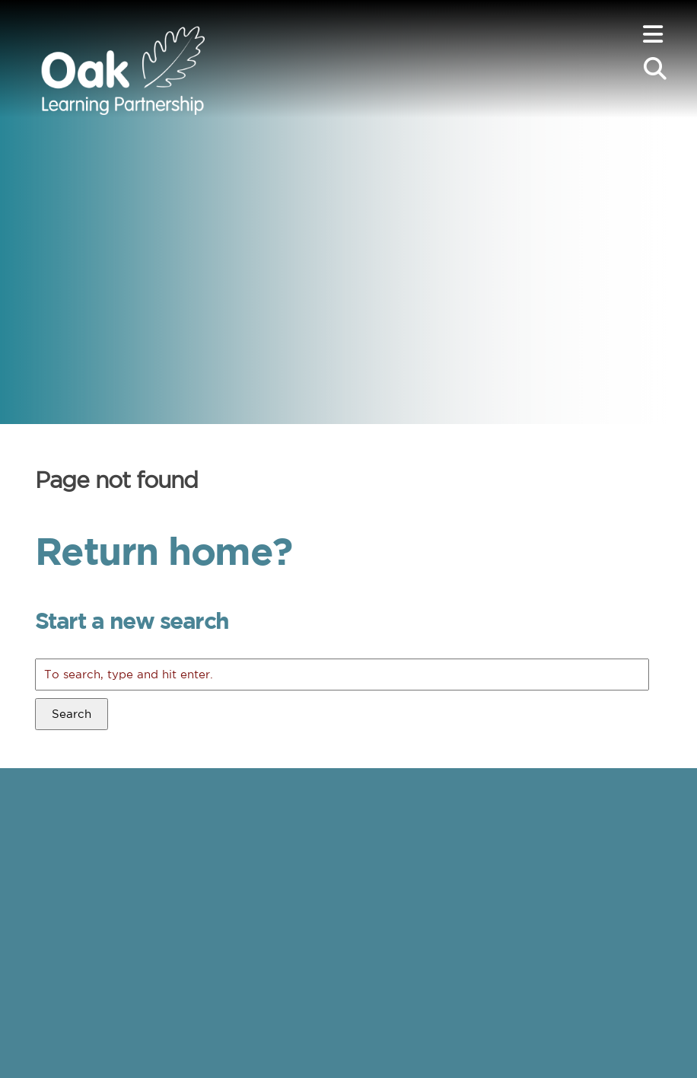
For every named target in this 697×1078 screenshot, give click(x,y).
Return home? (163, 550)
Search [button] (71, 713)
